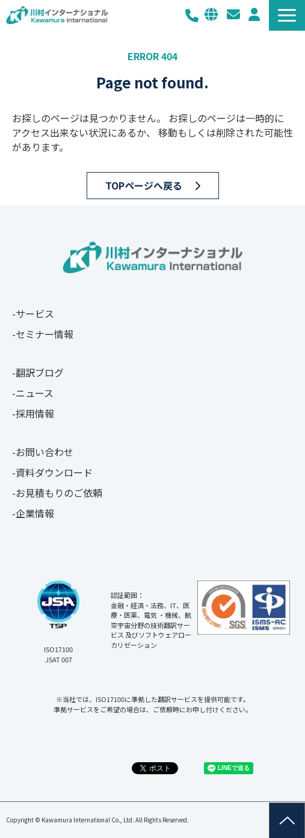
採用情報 (35, 413)
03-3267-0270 (192, 15)
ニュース (35, 393)
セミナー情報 (44, 334)
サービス (35, 313)
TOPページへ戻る (143, 185)
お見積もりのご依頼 (59, 492)
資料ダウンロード (54, 472)
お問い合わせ (233, 14)
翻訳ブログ (40, 372)
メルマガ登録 (254, 14)
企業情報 (35, 513)
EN (211, 14)
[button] (287, 15)
